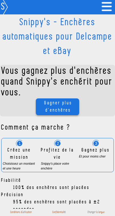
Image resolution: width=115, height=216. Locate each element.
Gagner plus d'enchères (58, 107)
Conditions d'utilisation (21, 212)
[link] (108, 7)
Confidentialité (59, 212)
